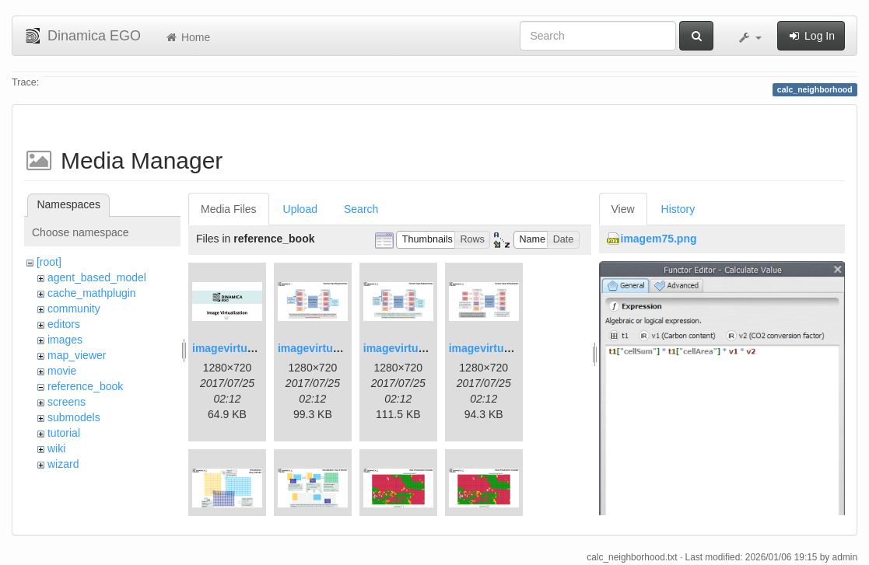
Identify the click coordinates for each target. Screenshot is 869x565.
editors (63, 324)
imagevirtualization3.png (427, 348)
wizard (63, 464)
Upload (300, 209)
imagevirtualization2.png (341, 348)
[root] (49, 262)
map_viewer (76, 355)
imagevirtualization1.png (256, 348)
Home (187, 37)
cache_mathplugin (91, 293)
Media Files (229, 209)
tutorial (63, 433)
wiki (56, 448)
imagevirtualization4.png (512, 348)
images (64, 339)
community (73, 308)
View (623, 209)
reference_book (85, 386)
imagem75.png (659, 238)
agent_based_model (96, 277)
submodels (73, 417)
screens (66, 402)
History (678, 209)
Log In (811, 36)
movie (61, 370)
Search (361, 209)
